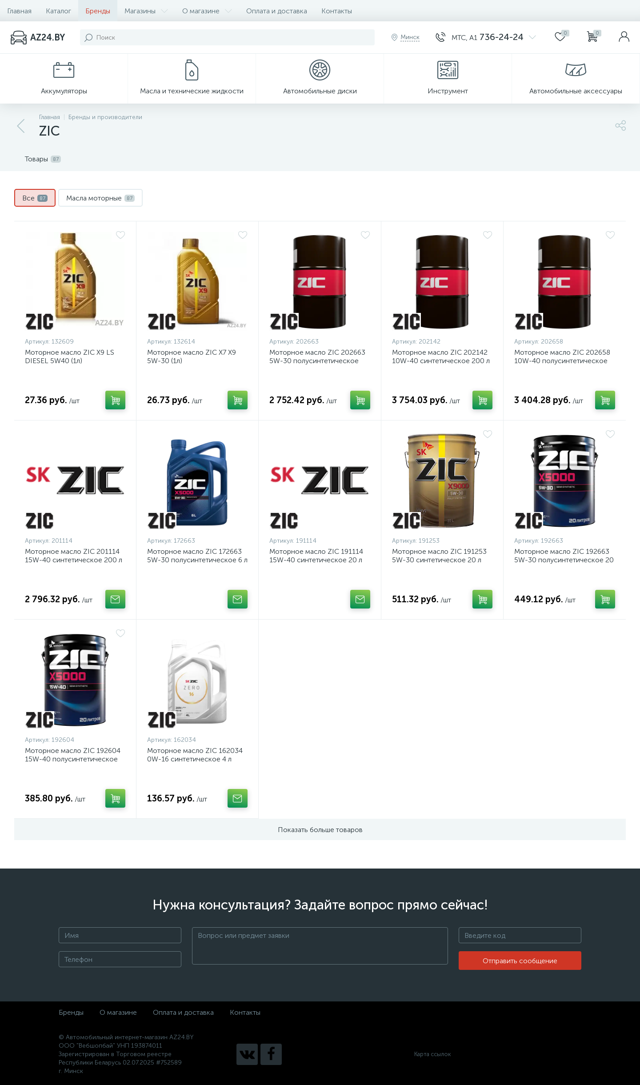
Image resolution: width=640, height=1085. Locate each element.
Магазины (146, 11)
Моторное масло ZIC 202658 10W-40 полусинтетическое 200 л (562, 360)
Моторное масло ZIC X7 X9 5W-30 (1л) (191, 356)
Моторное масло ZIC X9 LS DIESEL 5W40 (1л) (69, 356)
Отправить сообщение (520, 961)
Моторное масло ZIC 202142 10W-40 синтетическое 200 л (441, 356)
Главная (19, 11)
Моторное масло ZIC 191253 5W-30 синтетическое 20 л (439, 555)
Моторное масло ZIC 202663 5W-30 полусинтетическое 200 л (317, 360)
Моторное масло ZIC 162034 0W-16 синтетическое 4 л (195, 754)
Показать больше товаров (320, 829)
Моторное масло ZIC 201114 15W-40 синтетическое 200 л (73, 555)
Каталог (58, 11)
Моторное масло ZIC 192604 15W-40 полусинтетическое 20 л (72, 759)
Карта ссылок (432, 1054)
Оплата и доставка (276, 11)
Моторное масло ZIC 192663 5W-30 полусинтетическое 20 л (564, 560)
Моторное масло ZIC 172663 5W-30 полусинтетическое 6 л (197, 555)
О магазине (207, 11)
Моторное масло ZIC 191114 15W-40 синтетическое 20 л (316, 555)
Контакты (336, 11)
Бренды (97, 11)
